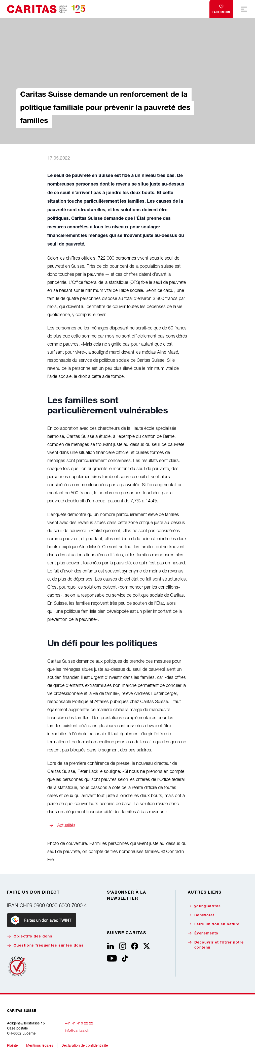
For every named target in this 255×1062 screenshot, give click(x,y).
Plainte (12, 1045)
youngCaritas (204, 906)
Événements (203, 933)
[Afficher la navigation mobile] (244, 9)
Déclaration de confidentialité (84, 1045)
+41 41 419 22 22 (79, 1023)
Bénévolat (201, 915)
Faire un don (221, 8)
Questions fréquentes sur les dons (45, 945)
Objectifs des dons (29, 936)
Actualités (66, 825)
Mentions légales (39, 1045)
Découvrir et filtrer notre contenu (216, 945)
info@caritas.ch (77, 1030)
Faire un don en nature (214, 924)
